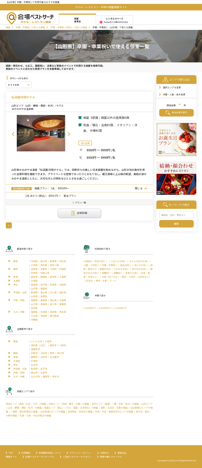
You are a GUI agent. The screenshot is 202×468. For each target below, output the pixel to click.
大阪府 (53, 268)
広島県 (62, 300)
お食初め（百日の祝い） (95, 261)
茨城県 (34, 261)
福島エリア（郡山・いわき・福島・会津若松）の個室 (71, 407)
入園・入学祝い (91, 265)
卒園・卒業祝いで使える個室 (30, 27)
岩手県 (43, 284)
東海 (15, 276)
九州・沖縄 (18, 311)
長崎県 (53, 311)
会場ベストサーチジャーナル (39, 456)
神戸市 (60, 353)
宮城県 (53, 284)
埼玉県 (62, 261)
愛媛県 (62, 304)
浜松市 (43, 356)
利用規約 (25, 452)
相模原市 (35, 349)
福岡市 (46, 376)
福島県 (43, 288)
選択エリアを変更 (172, 87)
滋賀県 (34, 268)
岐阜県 (34, 276)
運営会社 (121, 452)
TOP (11, 452)
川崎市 (62, 345)
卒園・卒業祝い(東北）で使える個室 (68, 27)
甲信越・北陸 (20, 292)
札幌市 (34, 360)
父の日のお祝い (121, 268)
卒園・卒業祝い (109, 265)
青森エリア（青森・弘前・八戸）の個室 (26, 403)
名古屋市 (54, 356)
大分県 (34, 315)
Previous (13, 134)
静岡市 (34, 356)
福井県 (62, 292)
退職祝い (118, 272)
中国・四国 (18, 300)
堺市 (52, 353)
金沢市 (43, 368)
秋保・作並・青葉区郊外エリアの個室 (114, 411)
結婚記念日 (105, 268)
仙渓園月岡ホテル (23, 97)
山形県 (34, 288)
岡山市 (34, 372)
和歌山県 (44, 272)
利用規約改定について (50, 452)
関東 (15, 261)
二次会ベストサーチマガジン (77, 456)
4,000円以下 (105, 307)
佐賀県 (43, 311)
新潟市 (34, 368)
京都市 (34, 353)
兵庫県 (62, 268)
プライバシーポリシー (80, 452)
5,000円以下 (120, 307)
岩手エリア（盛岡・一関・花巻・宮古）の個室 (115, 403)
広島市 (43, 372)
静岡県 (43, 276)
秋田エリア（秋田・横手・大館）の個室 (69, 403)
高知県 (34, 307)
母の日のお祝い (140, 268)
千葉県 (34, 265)
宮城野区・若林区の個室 (80, 411)
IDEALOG (173, 460)
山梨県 (34, 296)
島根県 (43, 300)
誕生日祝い (125, 265)
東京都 (43, 265)
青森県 (34, 284)
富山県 (43, 292)
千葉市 (48, 341)
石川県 (53, 292)
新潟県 (34, 292)
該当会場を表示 (176, 112)
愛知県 (53, 276)
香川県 (53, 304)
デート (113, 280)
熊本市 (55, 376)
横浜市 (53, 345)
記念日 (89, 280)
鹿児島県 (54, 315)
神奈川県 (54, 265)
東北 (15, 284)
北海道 (16, 280)
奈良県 (34, 272)
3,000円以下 (89, 307)
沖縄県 (34, 319)
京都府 (43, 268)
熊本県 (62, 311)
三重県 (62, 276)
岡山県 (53, 300)
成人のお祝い (141, 265)
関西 (15, 268)
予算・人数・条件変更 (174, 94)
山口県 (34, 304)
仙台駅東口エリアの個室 (52, 411)
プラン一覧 (80, 202)
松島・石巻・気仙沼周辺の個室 (35, 415)
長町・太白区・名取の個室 (114, 407)
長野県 (43, 296)
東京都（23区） (39, 345)
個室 (8, 27)
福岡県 (34, 311)
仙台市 (34, 364)
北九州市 (35, 376)
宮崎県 (43, 315)
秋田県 (62, 284)
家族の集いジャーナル (111, 456)
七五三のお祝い (118, 261)
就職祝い (106, 272)
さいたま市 (36, 341)
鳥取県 (34, 300)
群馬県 (53, 261)
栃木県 (43, 261)
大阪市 (43, 353)
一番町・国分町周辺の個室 (24, 411)
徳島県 (43, 304)
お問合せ (104, 452)
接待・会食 (101, 280)
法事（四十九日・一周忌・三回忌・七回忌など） (126, 276)
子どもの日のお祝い (139, 261)
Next (69, 134)
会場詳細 (79, 213)
